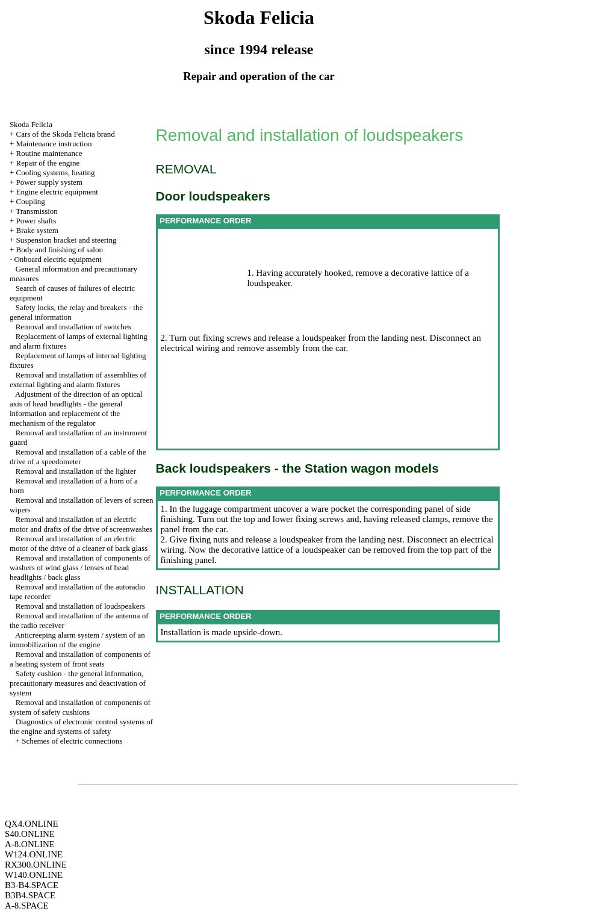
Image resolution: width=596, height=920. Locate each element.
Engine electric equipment (57, 191)
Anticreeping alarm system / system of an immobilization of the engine (77, 639)
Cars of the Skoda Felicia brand (65, 133)
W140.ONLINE (34, 875)
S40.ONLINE (30, 834)
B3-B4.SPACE (31, 885)
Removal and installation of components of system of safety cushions (80, 707)
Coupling (30, 201)
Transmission (37, 211)
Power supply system (49, 182)
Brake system (37, 230)
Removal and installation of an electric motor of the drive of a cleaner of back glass (78, 543)
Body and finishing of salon (59, 249)
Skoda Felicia (31, 124)
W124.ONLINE (34, 854)
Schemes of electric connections (72, 740)
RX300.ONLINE (36, 864)
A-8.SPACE (26, 905)
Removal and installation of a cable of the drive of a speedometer (78, 456)
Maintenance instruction (54, 143)
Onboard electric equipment (57, 259)
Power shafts (36, 220)
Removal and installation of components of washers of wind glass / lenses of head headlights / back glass (80, 567)
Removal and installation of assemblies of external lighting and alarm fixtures (78, 379)
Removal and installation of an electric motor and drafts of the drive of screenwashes (81, 524)
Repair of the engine (47, 162)
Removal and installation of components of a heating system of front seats (80, 659)
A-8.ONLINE (30, 844)
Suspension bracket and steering (66, 239)
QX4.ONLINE (31, 823)
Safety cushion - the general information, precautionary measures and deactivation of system (78, 683)
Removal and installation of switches (73, 326)
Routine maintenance (49, 153)
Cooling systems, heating (55, 172)
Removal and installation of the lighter (76, 471)
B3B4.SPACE (30, 895)
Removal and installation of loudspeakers (80, 606)
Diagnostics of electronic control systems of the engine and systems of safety (81, 726)
